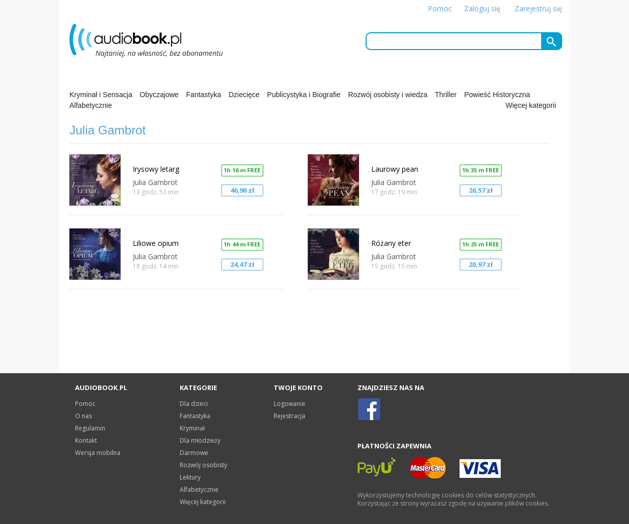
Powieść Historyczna (497, 94)
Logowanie (289, 403)
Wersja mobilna (97, 452)
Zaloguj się (482, 8)
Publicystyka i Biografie (304, 94)
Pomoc (440, 8)
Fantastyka (203, 94)
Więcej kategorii (530, 105)
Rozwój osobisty (203, 465)
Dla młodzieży (200, 440)
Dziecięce (244, 94)
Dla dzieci (194, 403)
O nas (83, 416)
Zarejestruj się (538, 8)
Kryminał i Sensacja (100, 94)
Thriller (446, 94)
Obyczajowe (159, 94)
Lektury (190, 477)
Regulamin (90, 428)
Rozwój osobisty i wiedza (388, 94)
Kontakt (86, 440)
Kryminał (192, 428)
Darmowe (194, 452)
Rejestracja (289, 416)
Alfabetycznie (90, 105)
